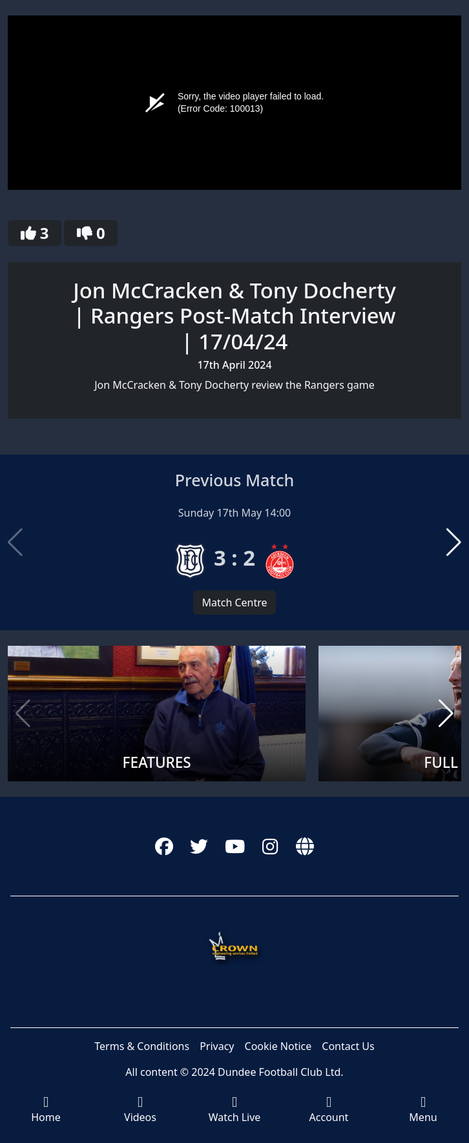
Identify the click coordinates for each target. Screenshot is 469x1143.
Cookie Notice (278, 1046)
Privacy (217, 1046)
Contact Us (348, 1046)
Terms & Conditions (141, 1046)
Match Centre (234, 602)
